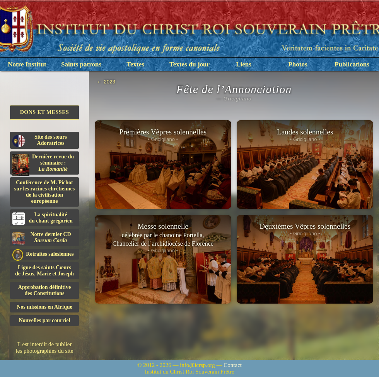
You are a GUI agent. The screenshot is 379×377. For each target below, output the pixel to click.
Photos (297, 64)
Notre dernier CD (41, 238)
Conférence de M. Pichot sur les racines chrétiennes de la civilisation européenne (44, 192)
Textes (135, 64)
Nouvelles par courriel (44, 320)
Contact (233, 365)
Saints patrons (81, 64)
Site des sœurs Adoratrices (39, 140)
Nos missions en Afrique (44, 307)
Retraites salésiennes (43, 254)
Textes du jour (189, 64)
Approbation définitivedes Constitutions (44, 290)
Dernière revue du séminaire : (43, 164)
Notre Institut (27, 64)
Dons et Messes (44, 112)
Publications (352, 64)
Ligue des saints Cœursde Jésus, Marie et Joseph (44, 271)
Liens (243, 64)
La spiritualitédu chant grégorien (42, 218)
